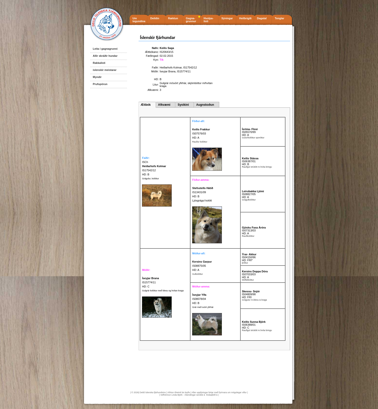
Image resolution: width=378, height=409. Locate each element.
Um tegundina (138, 20)
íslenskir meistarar (104, 69)
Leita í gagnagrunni (105, 48)
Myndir (97, 77)
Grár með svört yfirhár (203, 307)
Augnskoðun (205, 104)
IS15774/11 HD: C (150, 282)
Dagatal (262, 18)
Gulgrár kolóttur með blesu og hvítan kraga (163, 290)
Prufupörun (100, 84)
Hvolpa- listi (208, 20)
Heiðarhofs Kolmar (171, 67)
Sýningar (227, 18)
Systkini (183, 104)
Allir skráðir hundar (105, 55)
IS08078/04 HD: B (199, 298)
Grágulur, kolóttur (150, 178)
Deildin (154, 18)
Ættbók (146, 104)
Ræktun (173, 18)
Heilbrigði (245, 18)
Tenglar (279, 18)
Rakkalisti (99, 62)
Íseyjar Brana (168, 71)
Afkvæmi (164, 104)
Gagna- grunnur (191, 20)
